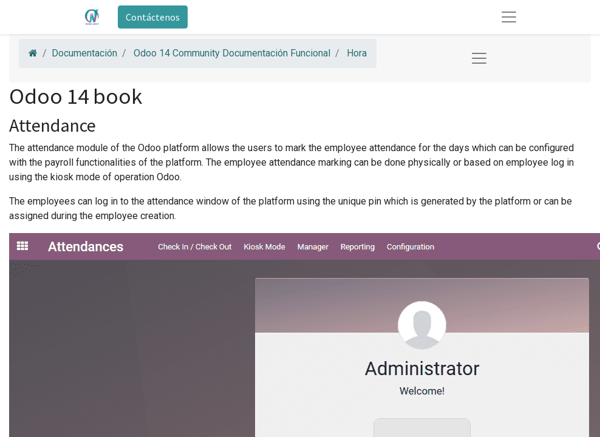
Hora (357, 53)
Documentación (84, 53)
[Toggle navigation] (479, 58)
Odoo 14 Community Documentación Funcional (232, 53)
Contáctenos (153, 17)
